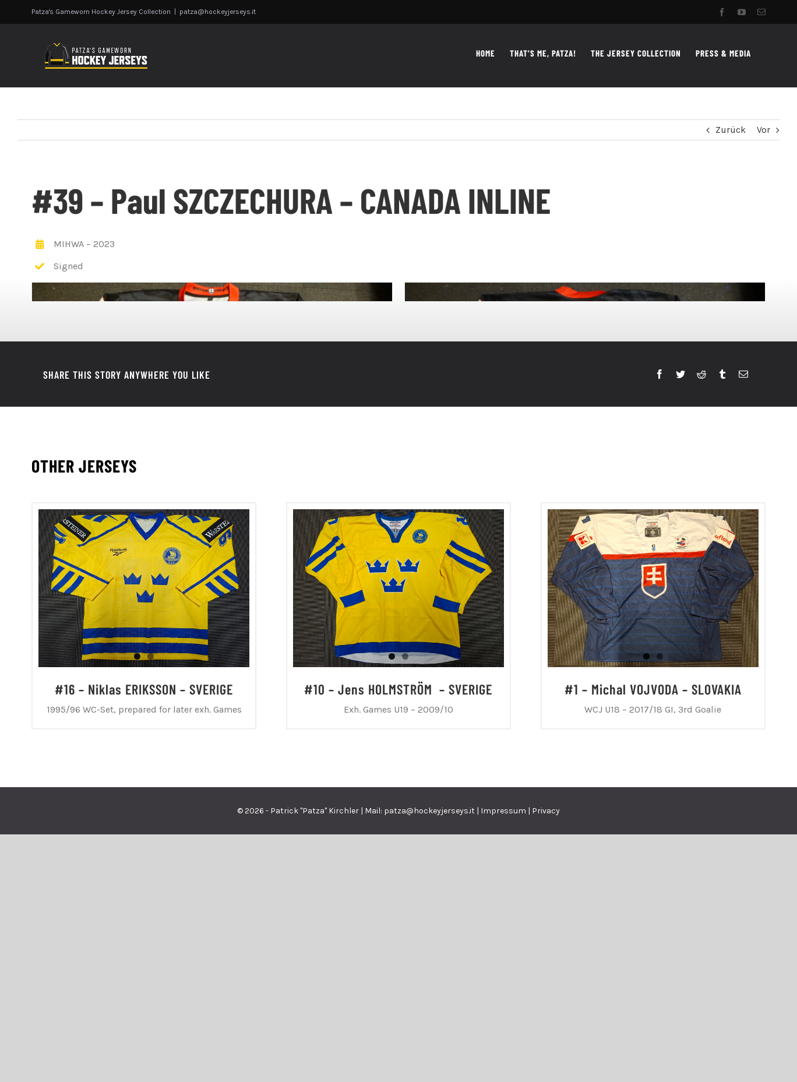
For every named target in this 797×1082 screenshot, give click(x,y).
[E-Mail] (743, 634)
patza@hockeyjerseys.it (217, 12)
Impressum (503, 1069)
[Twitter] (680, 634)
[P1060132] (211, 417)
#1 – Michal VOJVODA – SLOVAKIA (653, 948)
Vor (763, 129)
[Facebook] (659, 634)
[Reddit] (701, 634)
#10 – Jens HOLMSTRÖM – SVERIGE (398, 948)
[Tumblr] (722, 634)
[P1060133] (584, 417)
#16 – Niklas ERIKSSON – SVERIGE (144, 948)
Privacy (546, 1069)
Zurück (730, 129)
